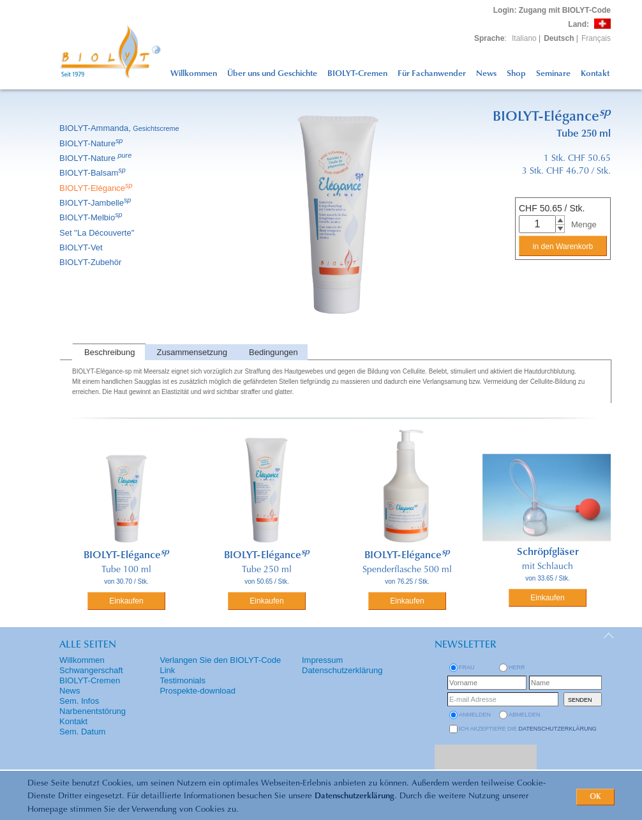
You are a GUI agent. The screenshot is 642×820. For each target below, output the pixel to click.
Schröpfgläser (548, 552)
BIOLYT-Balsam (93, 173)
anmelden (475, 714)
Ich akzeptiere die (528, 728)
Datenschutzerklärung (354, 796)
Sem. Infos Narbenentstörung (92, 706)
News (486, 74)
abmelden (525, 714)
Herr (517, 667)
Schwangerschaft (91, 670)
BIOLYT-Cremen (357, 74)
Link (167, 670)
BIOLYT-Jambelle (96, 203)
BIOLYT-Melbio (91, 217)
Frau (467, 667)
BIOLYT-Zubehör (91, 262)
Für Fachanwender (432, 74)
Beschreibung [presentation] (109, 352)
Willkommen (193, 74)
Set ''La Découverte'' (98, 233)
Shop (516, 74)
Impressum (322, 660)
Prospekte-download (197, 690)
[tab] (108, 352)
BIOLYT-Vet (82, 247)
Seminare (553, 74)
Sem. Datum (82, 731)
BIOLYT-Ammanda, (120, 128)
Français (596, 38)
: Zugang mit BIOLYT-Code (552, 10)
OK (595, 797)
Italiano (524, 38)
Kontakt (595, 74)
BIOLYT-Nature (91, 143)
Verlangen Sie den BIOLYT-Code (220, 660)
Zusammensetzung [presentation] (192, 352)
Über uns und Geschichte (272, 74)
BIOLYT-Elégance (97, 188)
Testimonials (182, 680)
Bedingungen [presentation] (273, 352)
